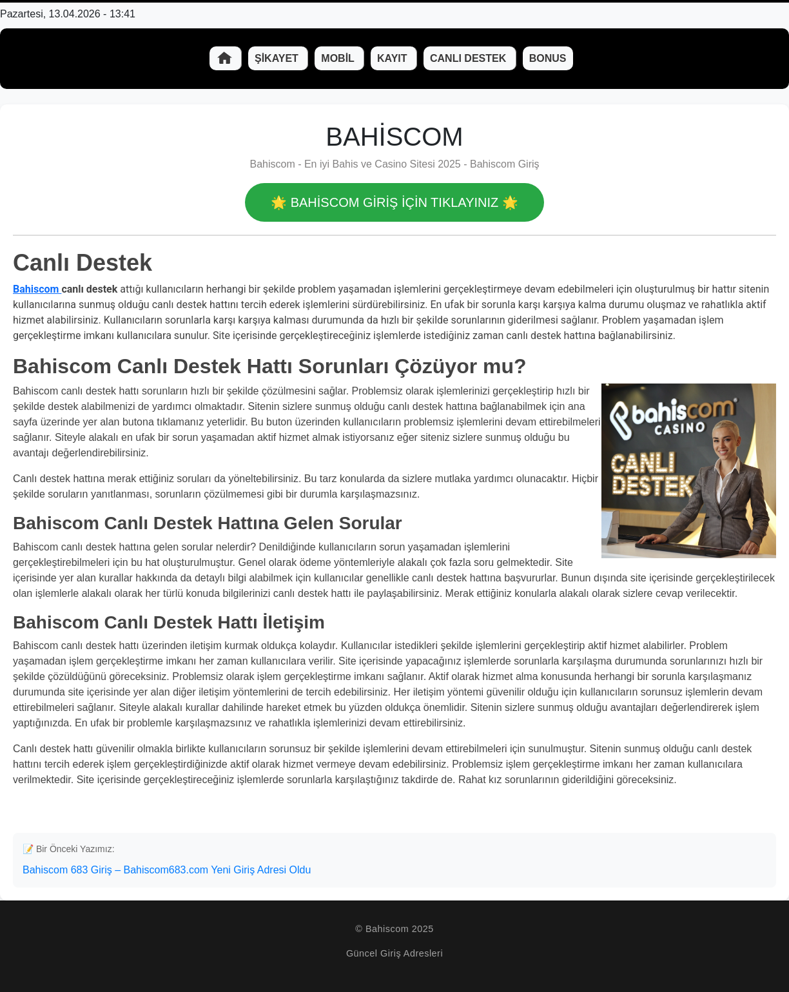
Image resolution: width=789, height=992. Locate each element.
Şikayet (278, 58)
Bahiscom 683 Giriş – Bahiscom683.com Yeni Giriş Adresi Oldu (167, 869)
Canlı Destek (469, 58)
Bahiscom (37, 289)
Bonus (548, 58)
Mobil (339, 58)
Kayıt (393, 58)
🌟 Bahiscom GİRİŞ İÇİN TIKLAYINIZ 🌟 (394, 202)
